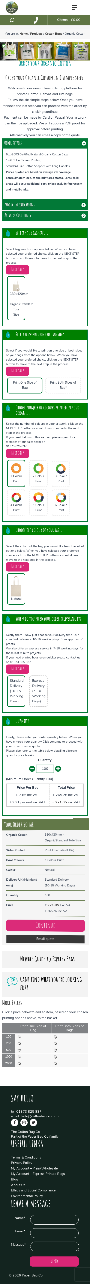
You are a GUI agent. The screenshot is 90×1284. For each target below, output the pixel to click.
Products (36, 34)
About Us (18, 1185)
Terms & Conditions (26, 1157)
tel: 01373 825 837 (26, 1112)
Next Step (17, 269)
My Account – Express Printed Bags (38, 1174)
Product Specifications (19, 205)
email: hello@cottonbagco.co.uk (35, 1116)
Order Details (13, 143)
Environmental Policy (27, 1196)
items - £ (68, 20)
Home (24, 34)
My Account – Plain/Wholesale (34, 1168)
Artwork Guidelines (17, 215)
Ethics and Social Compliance (33, 1190)
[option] (9, 51)
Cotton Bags (53, 34)
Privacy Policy (21, 1163)
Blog (14, 1179)
